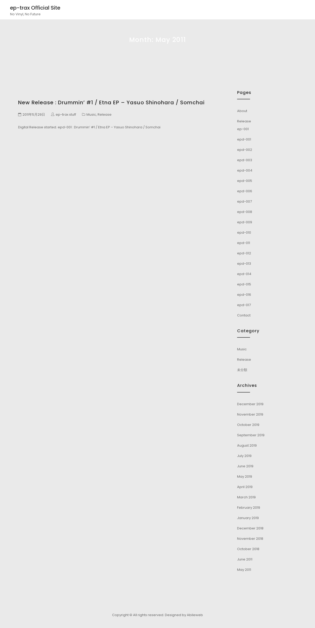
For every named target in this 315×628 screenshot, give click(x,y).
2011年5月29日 (34, 114)
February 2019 (248, 507)
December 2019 (250, 404)
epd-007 (244, 201)
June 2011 (244, 559)
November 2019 (250, 414)
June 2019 (245, 466)
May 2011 (244, 569)
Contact (244, 315)
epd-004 (244, 170)
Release (105, 114)
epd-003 (244, 160)
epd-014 (244, 273)
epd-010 (244, 232)
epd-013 (244, 263)
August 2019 (247, 445)
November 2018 (250, 538)
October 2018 (248, 548)
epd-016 (244, 294)
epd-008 (244, 211)
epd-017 (244, 304)
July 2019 (244, 455)
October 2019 (248, 424)
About (242, 110)
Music (91, 114)
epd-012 (244, 253)
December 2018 (250, 528)
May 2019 (244, 476)
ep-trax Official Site (35, 7)
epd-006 (244, 191)
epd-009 (244, 222)
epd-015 (244, 284)
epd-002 (244, 149)
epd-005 (244, 180)
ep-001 (243, 129)
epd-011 (243, 242)
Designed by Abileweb (184, 614)
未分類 (242, 369)
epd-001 (244, 139)
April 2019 (245, 486)
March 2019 (246, 497)
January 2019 (248, 517)
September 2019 (251, 435)
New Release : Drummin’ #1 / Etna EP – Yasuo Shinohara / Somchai (111, 102)
